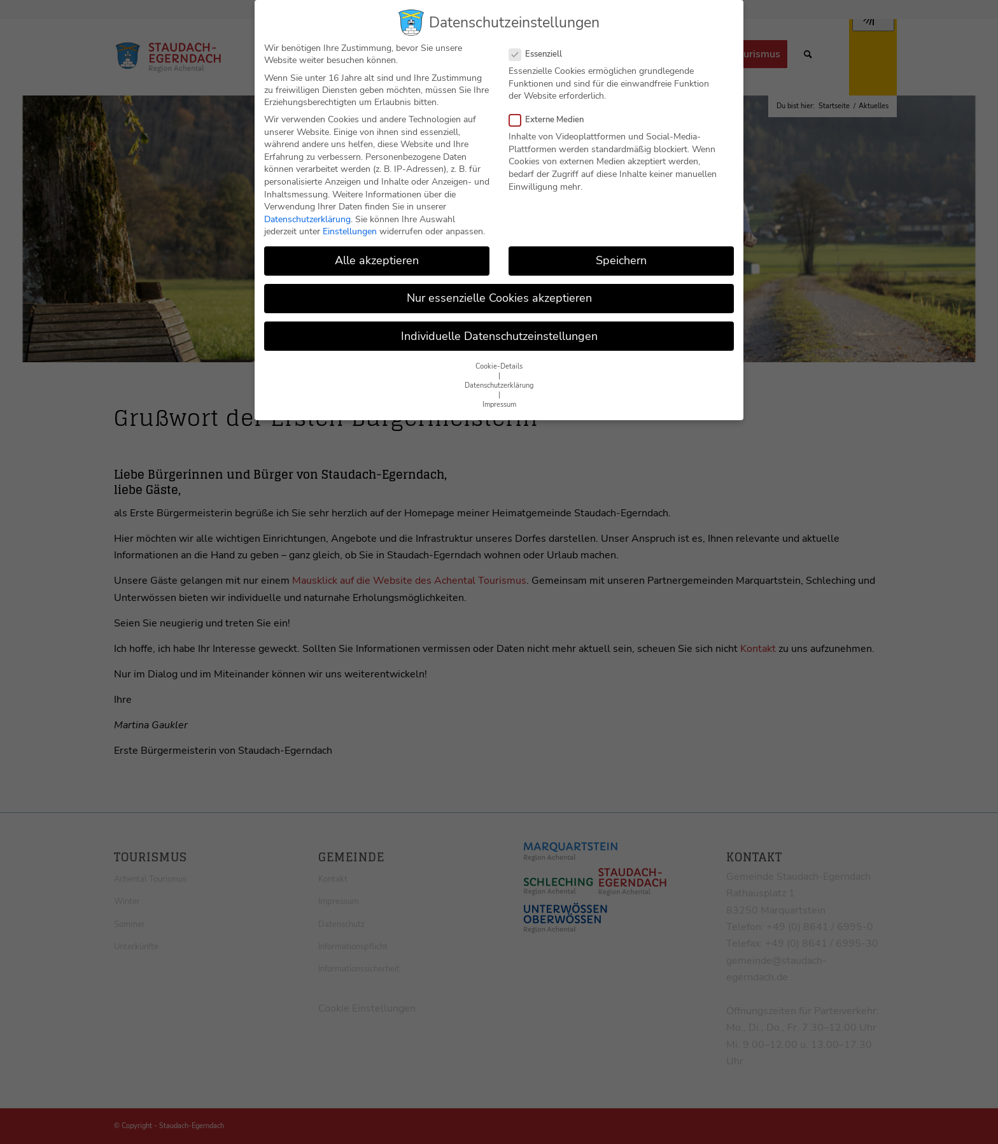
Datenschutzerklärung (307, 210)
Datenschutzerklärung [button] (499, 377)
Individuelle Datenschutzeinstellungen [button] (499, 327)
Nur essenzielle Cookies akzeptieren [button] (499, 289)
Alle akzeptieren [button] (377, 252)
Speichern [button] (621, 252)
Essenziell (541, 46)
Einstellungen (350, 223)
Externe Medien (551, 111)
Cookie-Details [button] (499, 358)
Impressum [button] (499, 396)
